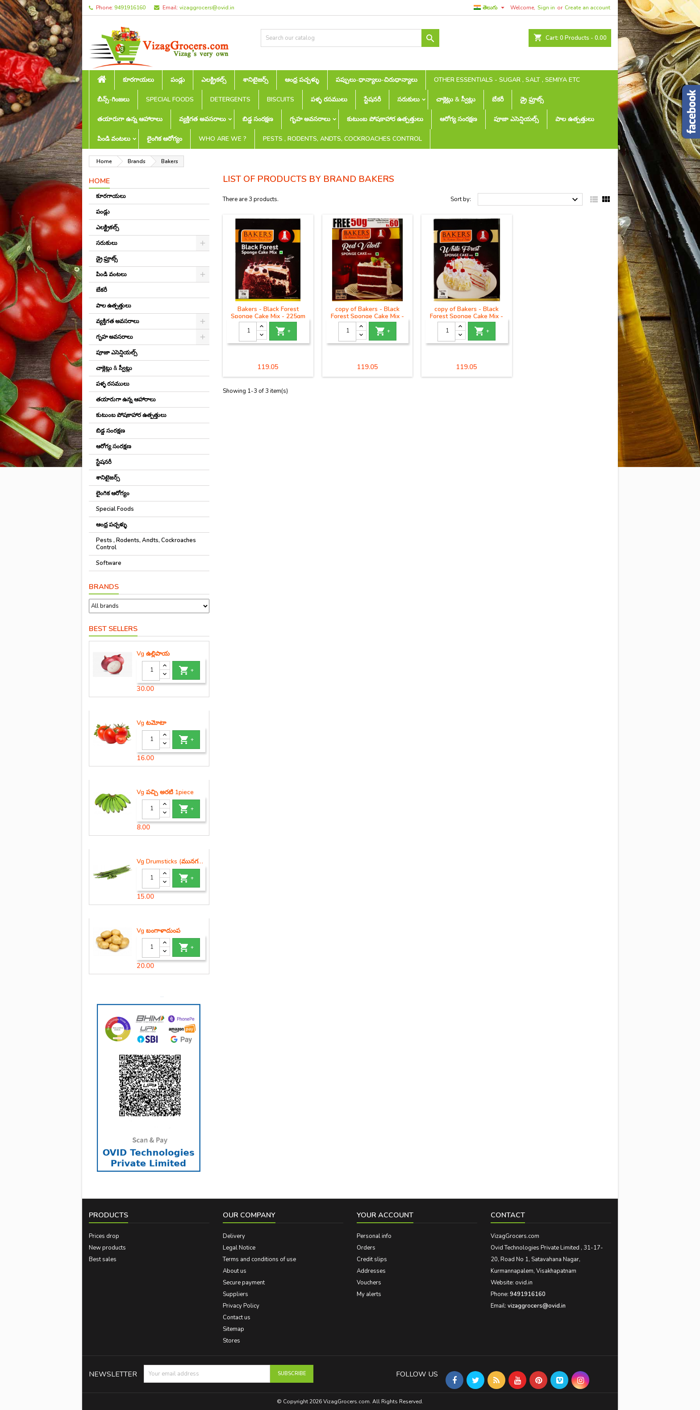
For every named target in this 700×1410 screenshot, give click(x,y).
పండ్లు (178, 80)
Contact (508, 1215)
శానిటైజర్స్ (255, 80)
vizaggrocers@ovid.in (206, 7)
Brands (104, 587)
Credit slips (372, 1259)
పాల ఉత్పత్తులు (574, 119)
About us (234, 1271)
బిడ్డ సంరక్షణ (257, 119)
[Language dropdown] (490, 7)
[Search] (350, 38)
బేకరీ (498, 99)
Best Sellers (113, 629)
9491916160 (130, 7)
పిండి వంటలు (113, 139)
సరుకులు (408, 99)
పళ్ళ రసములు (329, 99)
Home (99, 181)
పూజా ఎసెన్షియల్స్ (516, 119)
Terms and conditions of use (259, 1259)
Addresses (371, 1271)
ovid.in (524, 1283)
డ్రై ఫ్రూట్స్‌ (532, 99)
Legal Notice (239, 1248)
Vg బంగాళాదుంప (158, 930)
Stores (231, 1341)
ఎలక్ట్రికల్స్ (213, 80)
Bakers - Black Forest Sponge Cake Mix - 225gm (268, 312)
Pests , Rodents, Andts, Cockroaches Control (342, 139)
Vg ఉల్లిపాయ (153, 653)
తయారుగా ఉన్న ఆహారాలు (129, 119)
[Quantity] (151, 671)
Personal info (374, 1236)
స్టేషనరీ (372, 99)
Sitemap (233, 1329)
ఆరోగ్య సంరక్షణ (458, 119)
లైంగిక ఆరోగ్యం (164, 139)
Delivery (234, 1236)
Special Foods (170, 99)
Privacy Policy (241, 1306)
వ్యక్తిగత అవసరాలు (202, 119)
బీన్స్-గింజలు (113, 99)
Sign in (546, 7)
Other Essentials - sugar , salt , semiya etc (507, 80)
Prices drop (104, 1236)
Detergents (230, 99)
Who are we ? (222, 139)
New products (107, 1248)
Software (108, 563)
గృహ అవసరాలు (310, 119)
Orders (366, 1248)
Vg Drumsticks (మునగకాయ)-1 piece (171, 861)
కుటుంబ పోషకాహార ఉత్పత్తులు (385, 119)
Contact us (236, 1317)
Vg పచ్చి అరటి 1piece (165, 792)
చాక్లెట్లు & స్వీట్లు (455, 99)
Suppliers (235, 1294)
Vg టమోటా (151, 723)
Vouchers (369, 1283)
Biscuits (280, 99)
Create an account (587, 7)
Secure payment (244, 1283)
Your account (385, 1215)
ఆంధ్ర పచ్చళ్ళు (302, 80)
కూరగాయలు (138, 80)
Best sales (103, 1259)
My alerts (369, 1294)
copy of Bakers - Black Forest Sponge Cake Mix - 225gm (367, 316)
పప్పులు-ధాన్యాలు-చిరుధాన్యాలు (376, 80)
